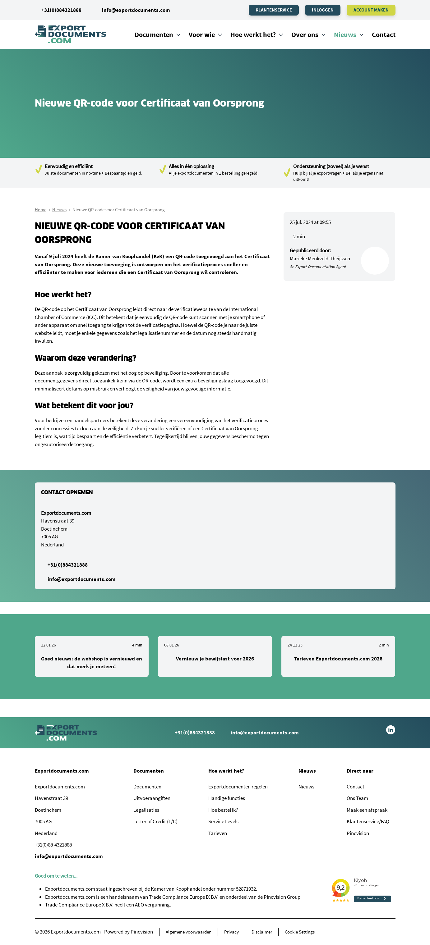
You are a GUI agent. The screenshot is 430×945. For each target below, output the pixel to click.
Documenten (154, 34)
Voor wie (202, 34)
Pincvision (358, 833)
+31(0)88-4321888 (53, 844)
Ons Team (357, 798)
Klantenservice (274, 10)
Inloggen (323, 10)
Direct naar (360, 770)
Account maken (371, 10)
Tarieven (217, 833)
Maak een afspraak (367, 809)
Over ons (304, 34)
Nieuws (345, 34)
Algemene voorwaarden (188, 932)
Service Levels (223, 821)
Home (40, 209)
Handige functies (226, 798)
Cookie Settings (300, 932)
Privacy (231, 932)
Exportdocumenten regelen (238, 786)
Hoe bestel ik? (223, 809)
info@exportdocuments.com (136, 10)
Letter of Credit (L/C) (155, 821)
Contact (383, 34)
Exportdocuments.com (62, 770)
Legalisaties (146, 809)
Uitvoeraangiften (151, 798)
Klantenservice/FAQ (368, 821)
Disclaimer (262, 932)
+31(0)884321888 (58, 10)
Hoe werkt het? (253, 34)
